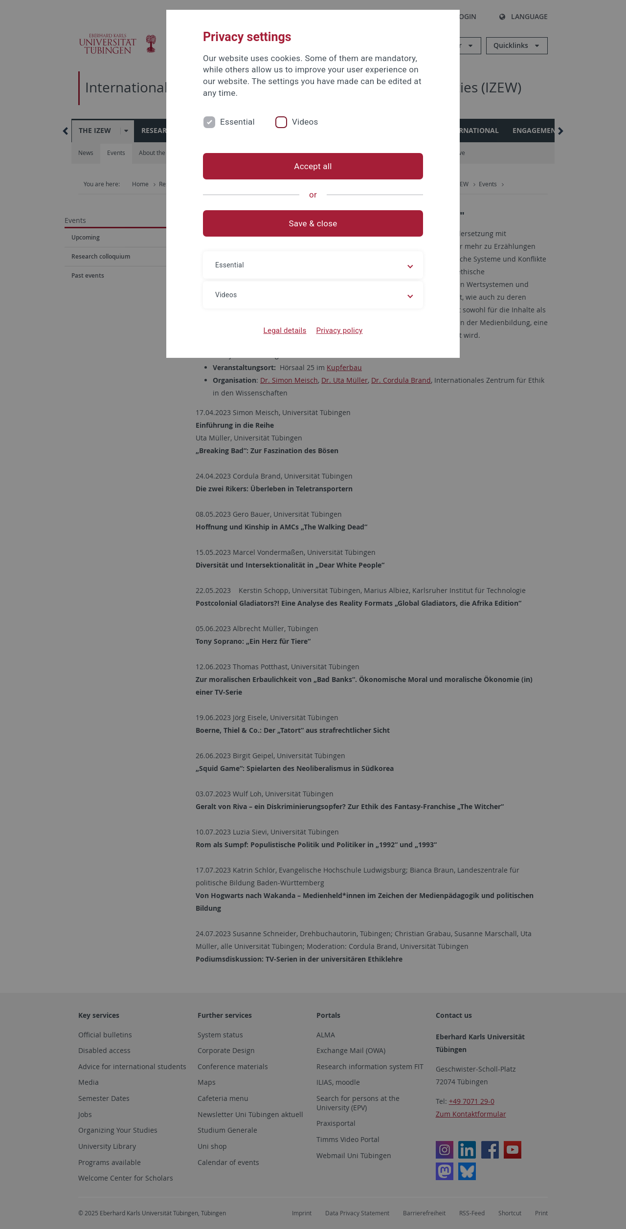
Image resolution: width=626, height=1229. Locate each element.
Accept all (313, 166)
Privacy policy (339, 330)
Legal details (285, 330)
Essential (237, 122)
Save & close (313, 223)
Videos (305, 122)
